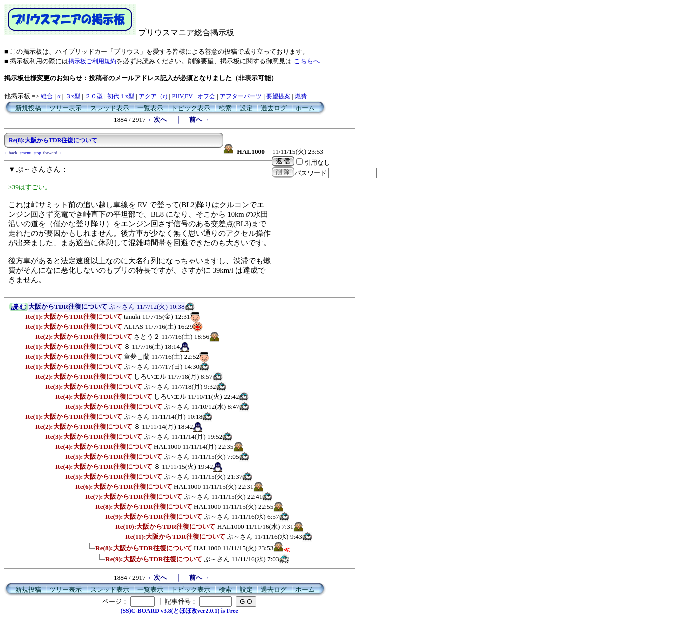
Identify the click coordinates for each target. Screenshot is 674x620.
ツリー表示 (65, 108)
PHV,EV (182, 96)
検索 (225, 108)
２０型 (94, 96)
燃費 (301, 96)
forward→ (52, 152)
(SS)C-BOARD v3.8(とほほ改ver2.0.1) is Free (179, 610)
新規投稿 (28, 108)
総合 (47, 96)
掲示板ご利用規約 (92, 61)
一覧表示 (150, 108)
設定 (246, 108)
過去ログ (274, 108)
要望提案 (278, 96)
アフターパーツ (241, 96)
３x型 (72, 96)
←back (10, 152)
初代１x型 (120, 96)
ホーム (305, 108)
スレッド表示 (109, 108)
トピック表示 (190, 108)
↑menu (25, 152)
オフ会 (206, 96)
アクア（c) (153, 96)
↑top (37, 152)
